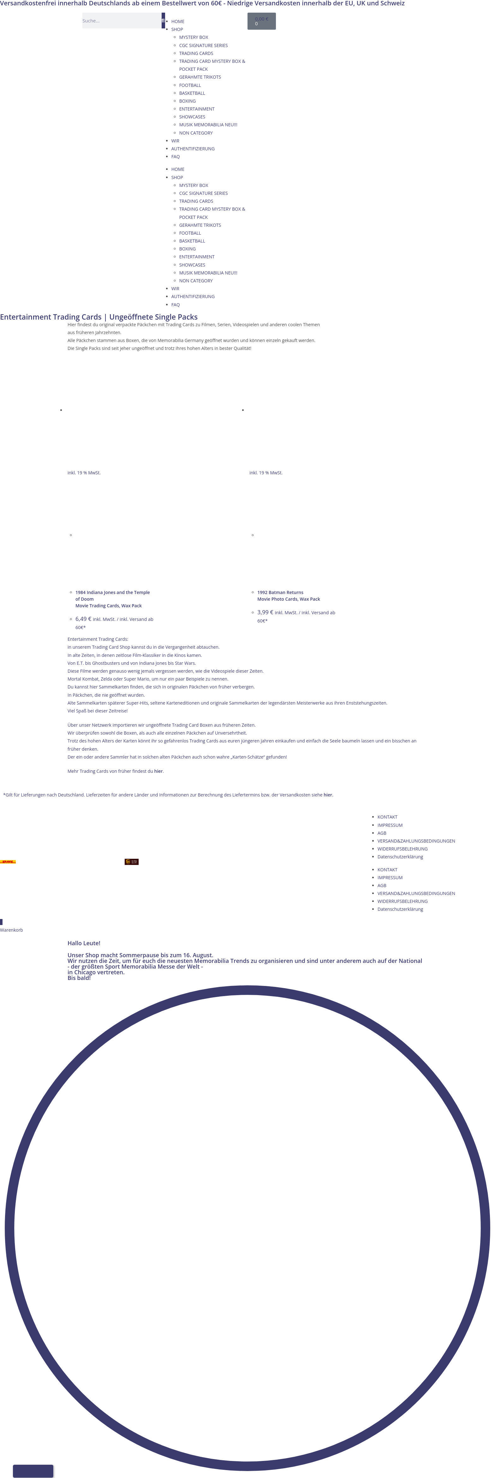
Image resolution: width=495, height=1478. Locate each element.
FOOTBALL (190, 85)
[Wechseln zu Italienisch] (374, 19)
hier (158, 771)
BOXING (187, 101)
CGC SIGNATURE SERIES (203, 45)
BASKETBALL (192, 93)
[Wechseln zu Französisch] (362, 19)
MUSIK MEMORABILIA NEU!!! (208, 125)
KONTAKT (387, 817)
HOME (178, 21)
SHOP (177, 29)
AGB (382, 833)
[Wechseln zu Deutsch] (338, 19)
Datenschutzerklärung (400, 857)
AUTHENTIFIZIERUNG (193, 149)
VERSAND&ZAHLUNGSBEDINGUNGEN (416, 841)
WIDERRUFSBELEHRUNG (403, 849)
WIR (175, 141)
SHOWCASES (192, 117)
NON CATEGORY (196, 133)
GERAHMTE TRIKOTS (200, 77)
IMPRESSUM (390, 825)
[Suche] (163, 20)
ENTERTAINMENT (197, 109)
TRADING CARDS (196, 53)
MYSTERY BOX (193, 37)
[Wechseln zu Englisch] (350, 19)
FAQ (175, 156)
